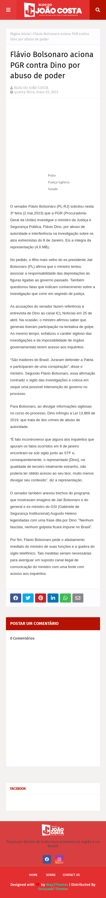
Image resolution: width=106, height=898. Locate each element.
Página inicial (20, 34)
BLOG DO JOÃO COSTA (31, 88)
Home (33, 875)
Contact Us (71, 875)
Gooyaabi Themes (53, 889)
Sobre (51, 875)
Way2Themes (57, 884)
